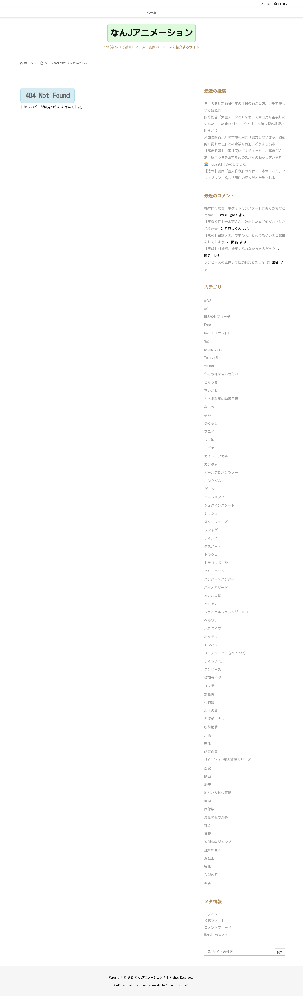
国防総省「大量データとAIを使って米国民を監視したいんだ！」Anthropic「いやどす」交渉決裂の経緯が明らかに (244, 123)
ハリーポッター (216, 571)
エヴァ (209, 448)
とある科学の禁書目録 (221, 398)
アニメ (209, 431)
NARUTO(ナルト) (217, 333)
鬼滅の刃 (211, 875)
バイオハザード (216, 587)
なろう (209, 407)
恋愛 (207, 768)
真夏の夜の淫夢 (216, 817)
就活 (207, 743)
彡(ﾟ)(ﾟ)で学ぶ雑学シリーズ (227, 760)
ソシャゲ (211, 530)
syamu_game (213, 349)
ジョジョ (211, 513)
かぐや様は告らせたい (221, 374)
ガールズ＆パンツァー (221, 472)
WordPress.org (215, 934)
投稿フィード (214, 921)
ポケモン (211, 636)
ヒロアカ (211, 604)
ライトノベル (214, 661)
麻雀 (207, 883)
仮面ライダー (214, 678)
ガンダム (211, 464)
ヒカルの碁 (212, 595)
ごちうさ (211, 382)
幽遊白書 (211, 751)
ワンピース (212, 669)
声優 (207, 735)
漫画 (207, 801)
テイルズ (211, 538)
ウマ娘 (209, 440)
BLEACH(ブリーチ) (218, 316)
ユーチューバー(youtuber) (225, 653)
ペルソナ (211, 620)
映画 (207, 776)
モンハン (211, 645)
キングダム (212, 481)
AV (206, 308)
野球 (207, 866)
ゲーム (209, 489)
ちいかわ (211, 390)
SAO (207, 341)
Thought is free (177, 985)
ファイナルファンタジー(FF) (226, 612)
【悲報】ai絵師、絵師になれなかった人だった (239, 249)
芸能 (207, 833)
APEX (207, 300)
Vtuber (209, 366)
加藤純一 (211, 694)
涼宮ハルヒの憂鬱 (217, 792)
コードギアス (214, 497)
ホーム (28, 63)
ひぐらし (211, 423)
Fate (207, 325)
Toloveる (211, 357)
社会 (207, 825)
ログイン (211, 914)
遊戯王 (209, 858)
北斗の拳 (211, 710)
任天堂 (209, 686)
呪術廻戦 (211, 727)
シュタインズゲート (219, 505)
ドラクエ (211, 554)
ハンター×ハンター (219, 579)
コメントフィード (217, 927)
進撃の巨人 (212, 850)
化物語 (209, 702)
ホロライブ (212, 628)
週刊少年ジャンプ (217, 842)
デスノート (212, 546)
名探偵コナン (214, 719)
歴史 (207, 784)
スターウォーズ (216, 522)
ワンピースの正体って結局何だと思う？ (234, 262)
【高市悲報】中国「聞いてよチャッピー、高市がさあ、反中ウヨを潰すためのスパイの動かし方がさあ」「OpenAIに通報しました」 (244, 157)
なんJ (208, 415)
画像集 (209, 809)
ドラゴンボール (216, 563)
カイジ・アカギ (216, 456)
